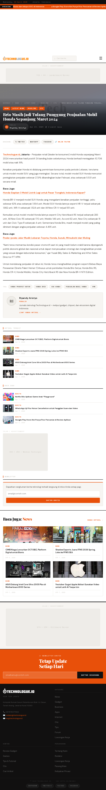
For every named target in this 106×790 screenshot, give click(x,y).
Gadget (58, 702)
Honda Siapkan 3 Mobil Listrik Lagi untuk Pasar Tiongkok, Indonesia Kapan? (44, 192)
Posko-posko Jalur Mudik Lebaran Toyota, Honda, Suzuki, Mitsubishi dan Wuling (46, 237)
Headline (45, 103)
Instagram (32, 786)
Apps (57, 712)
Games (6, 756)
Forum (58, 732)
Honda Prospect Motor (20, 287)
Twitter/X (47, 786)
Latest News (29, 103)
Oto (55, 103)
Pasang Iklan (60, 766)
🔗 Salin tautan (62, 142)
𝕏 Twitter (19, 142)
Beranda (6, 103)
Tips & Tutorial (9, 761)
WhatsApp (34, 142)
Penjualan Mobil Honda (76, 287)
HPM (93, 287)
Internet (58, 717)
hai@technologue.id (14, 718)
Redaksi (58, 756)
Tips (57, 727)
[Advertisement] (53, 32)
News (17, 103)
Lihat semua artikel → (30, 312)
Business (59, 707)
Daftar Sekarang (90, 675)
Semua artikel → (95, 520)
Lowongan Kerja (62, 737)
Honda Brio (41, 287)
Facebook (48, 142)
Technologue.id (11, 154)
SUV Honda (55, 287)
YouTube (60, 786)
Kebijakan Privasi (62, 771)
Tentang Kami (61, 751)
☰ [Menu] (100, 58)
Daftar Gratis (53, 500)
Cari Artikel (8, 771)
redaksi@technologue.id (16, 715)
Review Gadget (10, 751)
